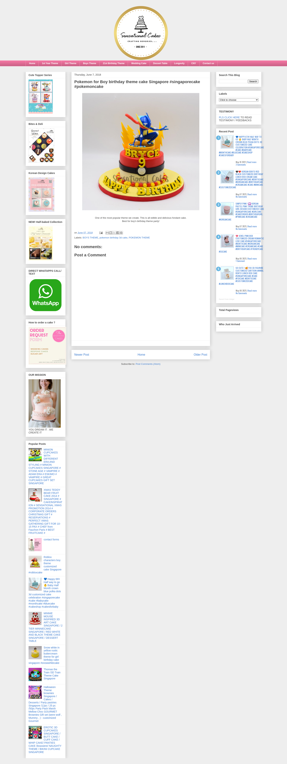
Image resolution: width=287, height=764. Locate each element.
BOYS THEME (90, 237)
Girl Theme (70, 63)
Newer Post (81, 354)
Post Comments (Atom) (148, 364)
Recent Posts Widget (226, 299)
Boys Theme (89, 63)
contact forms (51, 539)
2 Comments (241, 164)
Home (32, 63)
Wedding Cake (138, 63)
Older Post (200, 354)
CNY (193, 63)
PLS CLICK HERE (229, 117)
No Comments (241, 196)
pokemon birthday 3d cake (113, 237)
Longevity (179, 63)
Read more (251, 162)
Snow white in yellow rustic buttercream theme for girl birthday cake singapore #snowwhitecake (44, 655)
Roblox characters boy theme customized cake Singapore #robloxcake (45, 565)
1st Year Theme (50, 63)
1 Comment (240, 260)
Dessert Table (160, 63)
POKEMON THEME (139, 237)
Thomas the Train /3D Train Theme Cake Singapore (52, 674)
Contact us (208, 63)
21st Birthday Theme (113, 63)
